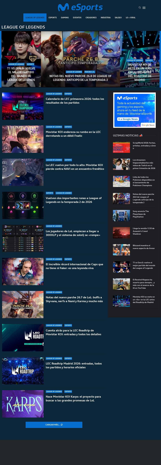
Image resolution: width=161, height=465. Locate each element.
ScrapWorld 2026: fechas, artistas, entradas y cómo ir (144, 146)
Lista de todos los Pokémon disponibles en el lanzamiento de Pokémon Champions (144, 181)
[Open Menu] (144, 7)
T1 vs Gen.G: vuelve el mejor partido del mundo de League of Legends (21, 74)
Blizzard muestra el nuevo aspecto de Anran (144, 247)
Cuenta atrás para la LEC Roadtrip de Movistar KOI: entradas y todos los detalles (73, 332)
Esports (53, 17)
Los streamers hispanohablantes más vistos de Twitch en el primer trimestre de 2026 (144, 164)
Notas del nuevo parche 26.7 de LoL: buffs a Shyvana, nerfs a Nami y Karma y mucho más (74, 299)
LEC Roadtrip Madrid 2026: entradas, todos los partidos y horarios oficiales (74, 365)
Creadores (91, 17)
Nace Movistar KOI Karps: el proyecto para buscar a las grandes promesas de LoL (73, 398)
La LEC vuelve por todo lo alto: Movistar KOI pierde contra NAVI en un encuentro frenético (75, 167)
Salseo (118, 17)
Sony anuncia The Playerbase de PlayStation (141, 214)
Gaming (65, 17)
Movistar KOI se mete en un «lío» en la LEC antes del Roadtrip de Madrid (140, 72)
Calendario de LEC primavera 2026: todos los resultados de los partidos (75, 101)
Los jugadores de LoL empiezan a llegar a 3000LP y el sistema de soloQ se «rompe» (73, 233)
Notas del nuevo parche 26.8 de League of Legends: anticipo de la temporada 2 (80, 78)
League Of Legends (35, 17)
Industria (106, 17)
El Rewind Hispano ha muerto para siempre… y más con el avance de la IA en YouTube (144, 283)
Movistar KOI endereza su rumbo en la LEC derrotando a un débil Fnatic (73, 134)
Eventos (77, 17)
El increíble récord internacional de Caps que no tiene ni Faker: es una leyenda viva (74, 266)
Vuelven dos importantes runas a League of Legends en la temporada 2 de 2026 (73, 200)
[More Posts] (54, 425)
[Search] (139, 8)
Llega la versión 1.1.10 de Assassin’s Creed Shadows (143, 231)
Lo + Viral (130, 17)
